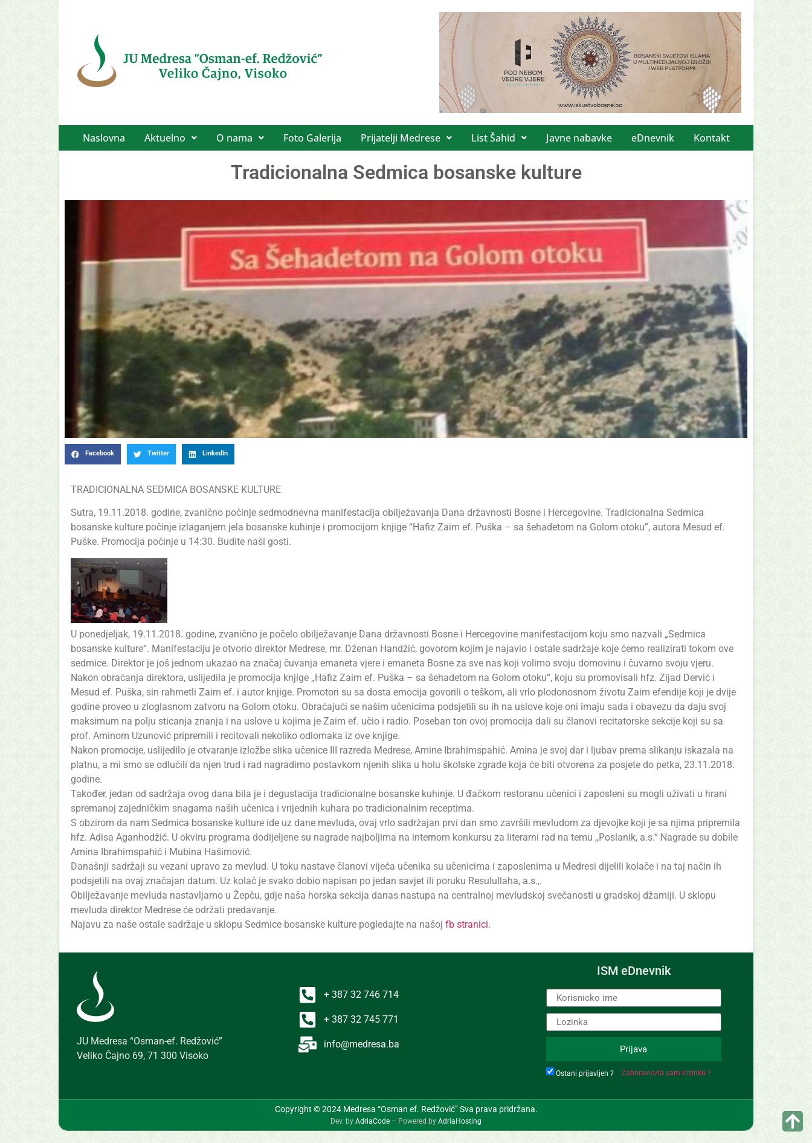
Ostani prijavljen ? (585, 1073)
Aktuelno (170, 138)
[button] (170, 138)
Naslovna (104, 138)
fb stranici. (467, 924)
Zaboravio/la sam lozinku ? (666, 1073)
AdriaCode (372, 1121)
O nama (240, 138)
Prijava (633, 1049)
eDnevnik (652, 138)
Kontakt (712, 138)
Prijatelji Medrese (406, 138)
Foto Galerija (312, 138)
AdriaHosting (460, 1121)
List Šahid (499, 138)
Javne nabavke (579, 138)
